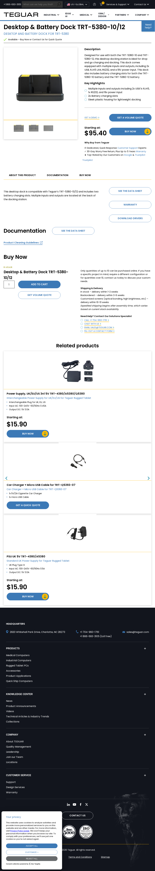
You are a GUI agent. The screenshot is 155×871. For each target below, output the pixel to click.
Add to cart (39, 284)
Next (148, 478)
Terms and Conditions (80, 857)
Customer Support (127, 147)
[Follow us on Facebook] (80, 804)
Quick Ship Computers (19, 681)
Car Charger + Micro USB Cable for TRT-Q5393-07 (41, 485)
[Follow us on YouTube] (74, 804)
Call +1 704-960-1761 (95, 320)
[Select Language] (77, 4)
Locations (11, 762)
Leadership (12, 752)
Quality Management (18, 746)
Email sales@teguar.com (98, 327)
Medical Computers (18, 655)
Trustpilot (140, 154)
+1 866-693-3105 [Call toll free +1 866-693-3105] (12, 4)
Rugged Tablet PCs (17, 665)
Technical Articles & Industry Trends (27, 716)
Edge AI (68, 15)
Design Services (15, 787)
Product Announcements (21, 706)
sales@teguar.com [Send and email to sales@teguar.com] (138, 632)
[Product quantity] (9, 284)
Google (128, 154)
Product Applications (18, 676)
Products (13, 648)
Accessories (13, 671)
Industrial (50, 14)
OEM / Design (102, 15)
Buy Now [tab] (85, 175)
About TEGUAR (15, 741)
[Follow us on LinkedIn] (68, 804)
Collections (12, 721)
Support (11, 782)
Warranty (141, 151)
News (9, 701)
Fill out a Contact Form (98, 331)
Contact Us (77, 815)
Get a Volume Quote (130, 117)
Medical (84, 14)
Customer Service (18, 775)
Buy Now (130, 131)
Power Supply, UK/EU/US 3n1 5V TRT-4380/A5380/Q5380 (46, 393)
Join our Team (14, 757)
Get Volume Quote (39, 295)
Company (140, 14)
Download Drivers (130, 218)
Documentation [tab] (57, 175)
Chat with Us (91, 323)
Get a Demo (90, 117)
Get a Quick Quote (28, 505)
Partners (120, 14)
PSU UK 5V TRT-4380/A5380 (26, 556)
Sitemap (105, 857)
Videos (10, 711)
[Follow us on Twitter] (86, 804)
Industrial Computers (18, 660)
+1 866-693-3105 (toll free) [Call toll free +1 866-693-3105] (96, 636)
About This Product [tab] (22, 175)
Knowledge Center (19, 694)
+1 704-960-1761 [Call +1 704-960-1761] (89, 632)
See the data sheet (130, 191)
